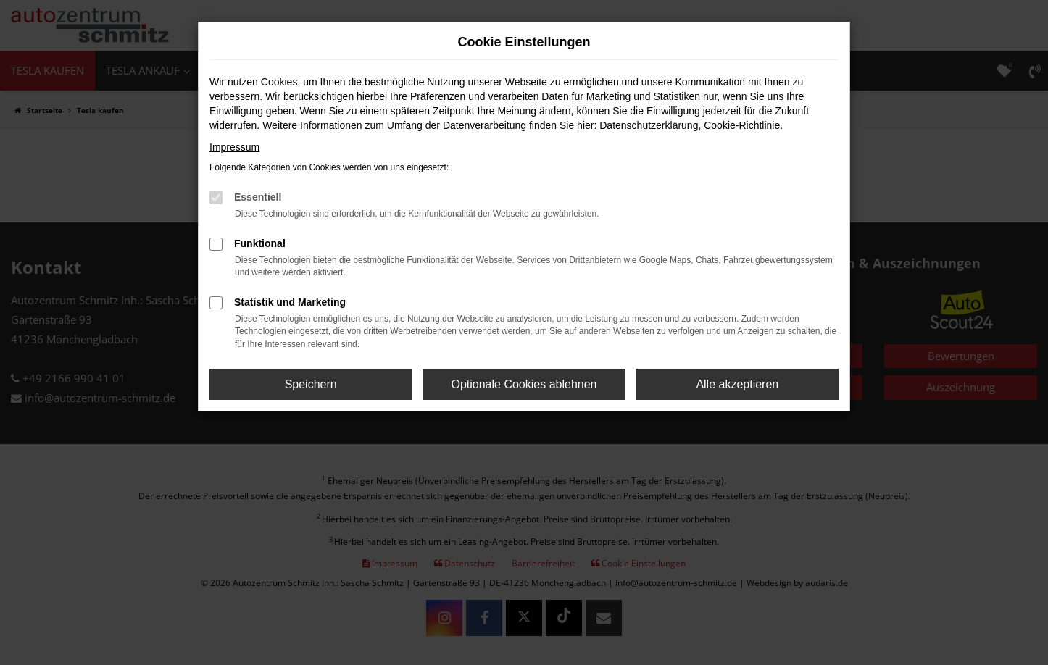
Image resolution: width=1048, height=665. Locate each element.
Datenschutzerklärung (648, 125)
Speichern (311, 384)
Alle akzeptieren (737, 384)
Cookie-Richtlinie (742, 125)
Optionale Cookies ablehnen (523, 384)
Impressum (234, 147)
